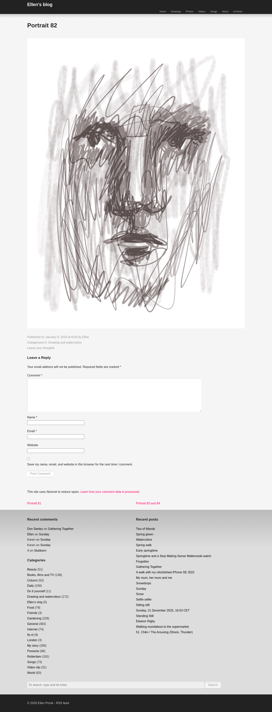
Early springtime (147, 550)
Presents (33, 651)
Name (32, 417)
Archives (237, 11)
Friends (32, 612)
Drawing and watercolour (65, 342)
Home (163, 11)
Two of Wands (145, 528)
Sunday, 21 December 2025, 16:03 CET (162, 610)
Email (32, 431)
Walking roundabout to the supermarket (162, 626)
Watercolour (144, 539)
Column (32, 580)
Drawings (176, 11)
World (31, 672)
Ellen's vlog (34, 602)
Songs (213, 11)
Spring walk (144, 545)
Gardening (34, 618)
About (225, 11)
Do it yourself (36, 591)
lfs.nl (30, 634)
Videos (202, 11)
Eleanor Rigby (145, 621)
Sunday (44, 534)
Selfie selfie (143, 599)
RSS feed (62, 703)
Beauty (32, 569)
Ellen (85, 337)
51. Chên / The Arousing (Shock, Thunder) (164, 632)
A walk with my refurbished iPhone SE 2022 (165, 572)
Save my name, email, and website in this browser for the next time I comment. (80, 464)
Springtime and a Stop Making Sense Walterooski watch (173, 556)
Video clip (33, 667)
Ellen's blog (40, 4)
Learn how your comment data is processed (109, 491)
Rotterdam (34, 656)
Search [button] (213, 684)
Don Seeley (35, 528)
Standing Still (145, 616)
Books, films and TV (40, 575)
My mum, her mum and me (154, 577)
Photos (189, 11)
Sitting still (143, 605)
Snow (140, 594)
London (32, 640)
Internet (32, 629)
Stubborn (40, 550)
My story (33, 645)
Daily (30, 585)
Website (32, 445)
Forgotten (142, 561)
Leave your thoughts (41, 348)
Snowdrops (143, 583)
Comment (34, 375)
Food (30, 607)
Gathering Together (61, 528)
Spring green (144, 534)
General (32, 623)
